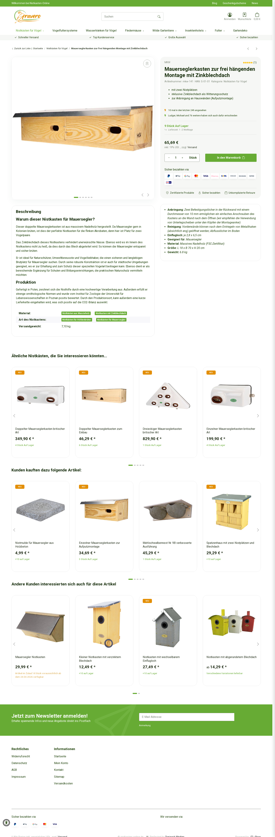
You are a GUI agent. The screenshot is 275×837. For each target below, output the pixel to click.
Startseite (60, 756)
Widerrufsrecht (21, 756)
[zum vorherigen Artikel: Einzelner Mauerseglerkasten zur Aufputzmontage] (248, 48)
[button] (230, 16)
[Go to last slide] (14, 416)
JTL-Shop (255, 832)
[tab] (76, 197)
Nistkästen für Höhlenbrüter (76, 319)
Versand (192, 147)
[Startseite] (27, 16)
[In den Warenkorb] (14, 55)
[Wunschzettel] (244, 16)
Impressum (19, 776)
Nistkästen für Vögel (235, 81)
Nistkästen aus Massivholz (76, 313)
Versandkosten (63, 783)
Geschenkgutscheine (234, 3)
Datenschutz (19, 763)
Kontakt (58, 769)
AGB (14, 769)
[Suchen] (128, 16)
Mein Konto (61, 763)
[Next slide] (148, 194)
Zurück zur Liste (21, 48)
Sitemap (59, 776)
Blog (214, 3)
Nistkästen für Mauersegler (111, 319)
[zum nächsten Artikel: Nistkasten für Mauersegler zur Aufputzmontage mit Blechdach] (256, 48)
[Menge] (175, 158)
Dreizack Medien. (175, 832)
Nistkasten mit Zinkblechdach (111, 313)
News (255, 3)
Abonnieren (247, 717)
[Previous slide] (142, 194)
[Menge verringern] (169, 158)
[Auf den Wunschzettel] (147, 63)
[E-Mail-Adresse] (186, 717)
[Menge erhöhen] (182, 158)
